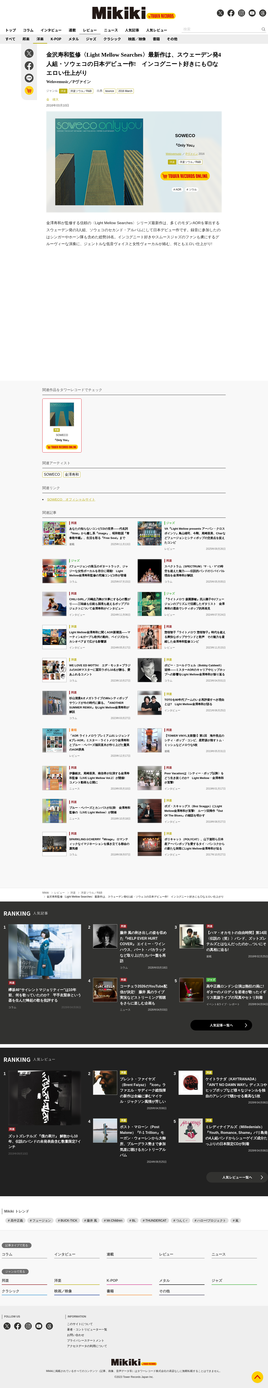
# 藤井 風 (90, 1220)
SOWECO (52, 474)
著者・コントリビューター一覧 (87, 1329)
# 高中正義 (15, 1220)
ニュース (111, 30)
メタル (73, 38)
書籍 (156, 38)
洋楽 (40, 38)
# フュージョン (40, 1220)
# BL (132, 1220)
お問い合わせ (75, 1335)
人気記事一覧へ (221, 1025)
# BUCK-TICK (67, 1220)
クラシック (112, 38)
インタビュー (51, 30)
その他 (172, 38)
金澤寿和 (72, 474)
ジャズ (91, 38)
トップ (10, 30)
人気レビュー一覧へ (237, 1177)
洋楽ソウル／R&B (81, 91)
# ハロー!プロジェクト (210, 1220)
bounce (109, 91)
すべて (10, 38)
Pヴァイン (192, 153)
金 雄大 (52, 99)
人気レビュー (156, 30)
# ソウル (192, 189)
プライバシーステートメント (85, 1340)
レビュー (90, 30)
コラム (28, 30)
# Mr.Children (113, 1220)
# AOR (177, 189)
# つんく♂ (180, 1220)
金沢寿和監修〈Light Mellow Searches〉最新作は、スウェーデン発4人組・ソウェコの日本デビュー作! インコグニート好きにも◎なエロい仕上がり (135, 896)
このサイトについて (80, 1324)
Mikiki (45, 892)
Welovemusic (173, 153)
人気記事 (132, 30)
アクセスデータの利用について (87, 1346)
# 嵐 (236, 1220)
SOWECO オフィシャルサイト (71, 499)
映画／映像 (137, 38)
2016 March (125, 91)
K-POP (56, 38)
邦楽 (26, 38)
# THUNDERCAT (154, 1220)
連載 (72, 30)
